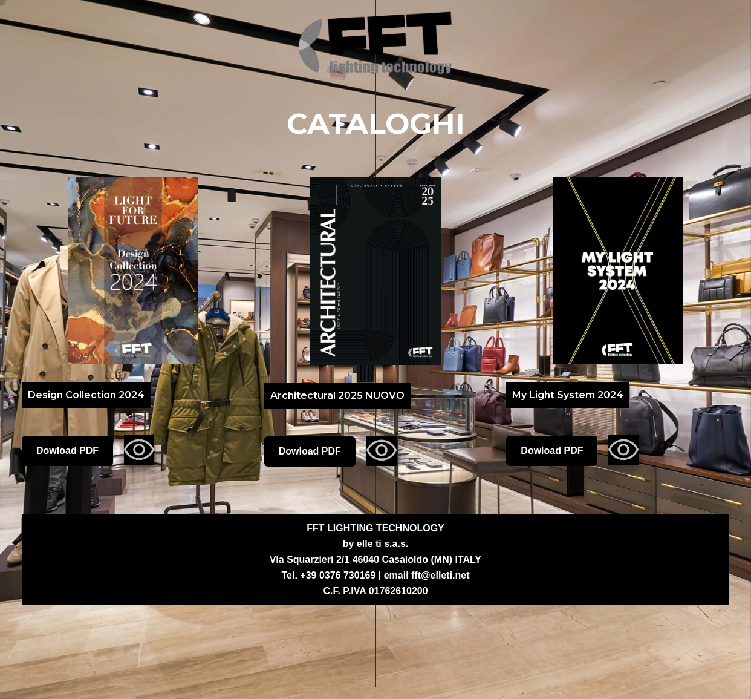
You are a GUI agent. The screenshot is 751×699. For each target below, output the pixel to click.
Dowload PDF (67, 450)
